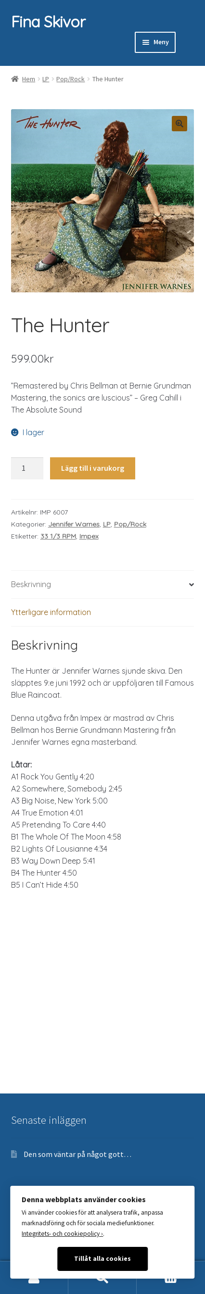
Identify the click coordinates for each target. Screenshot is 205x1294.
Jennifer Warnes (74, 524)
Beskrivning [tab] (31, 584)
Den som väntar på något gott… (77, 1154)
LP (45, 79)
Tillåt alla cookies (102, 1259)
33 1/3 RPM (58, 536)
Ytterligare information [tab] (51, 612)
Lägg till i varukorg (92, 468)
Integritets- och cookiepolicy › (62, 1234)
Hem (28, 79)
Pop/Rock (70, 79)
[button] (179, 123)
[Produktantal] (27, 468)
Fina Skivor (48, 21)
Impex (89, 536)
